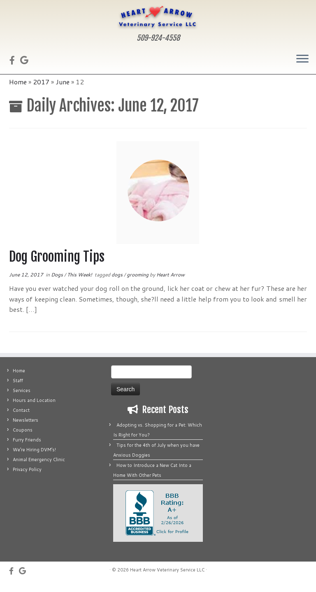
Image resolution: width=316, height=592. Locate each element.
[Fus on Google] (27, 61)
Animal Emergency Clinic (39, 468)
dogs (118, 283)
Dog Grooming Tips (57, 266)
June (63, 90)
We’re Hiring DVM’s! (34, 458)
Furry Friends (27, 449)
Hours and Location (34, 409)
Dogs (57, 283)
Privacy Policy (27, 478)
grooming (138, 283)
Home (18, 90)
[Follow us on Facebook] (14, 61)
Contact (21, 419)
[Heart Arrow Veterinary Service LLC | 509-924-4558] (158, 17)
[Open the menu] (302, 60)
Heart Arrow (170, 283)
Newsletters (25, 429)
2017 (41, 90)
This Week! (80, 283)
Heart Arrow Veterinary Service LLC (167, 579)
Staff (18, 389)
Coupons (23, 439)
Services (21, 399)
